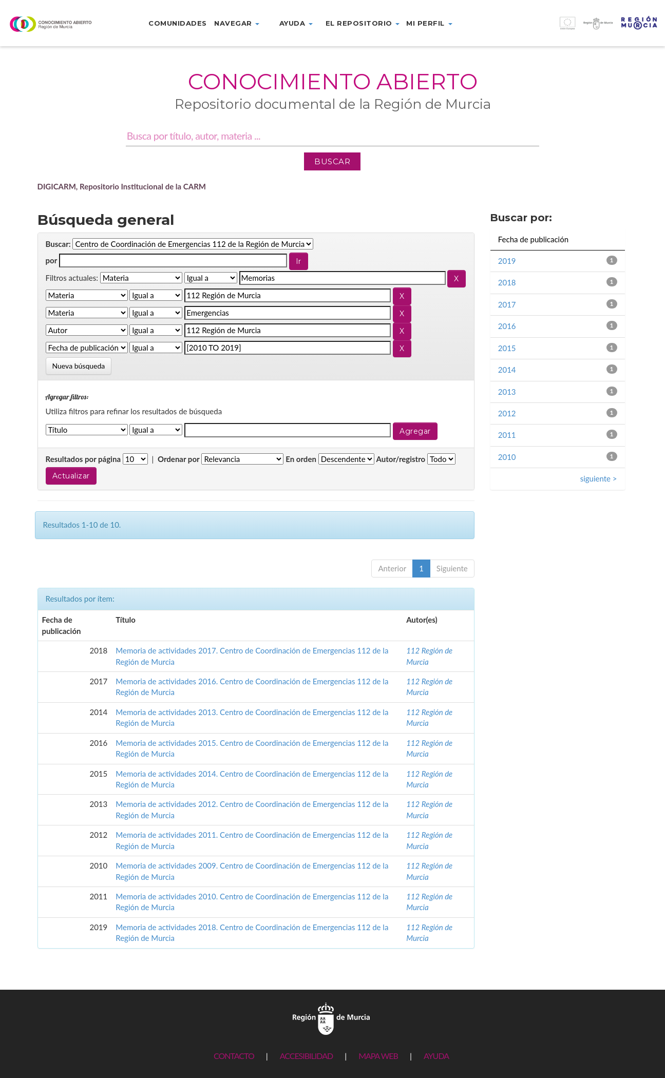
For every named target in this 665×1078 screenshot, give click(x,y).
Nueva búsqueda (78, 365)
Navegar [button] (236, 23)
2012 (507, 413)
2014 (507, 369)
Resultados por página (83, 459)
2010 (507, 456)
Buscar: (58, 243)
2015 (507, 348)
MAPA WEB (378, 1056)
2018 (507, 282)
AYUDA (436, 1056)
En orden (301, 459)
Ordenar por (179, 459)
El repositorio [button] (363, 23)
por (52, 260)
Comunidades (177, 23)
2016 (507, 326)
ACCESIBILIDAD (306, 1056)
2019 (507, 260)
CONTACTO (234, 1056)
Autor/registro (401, 459)
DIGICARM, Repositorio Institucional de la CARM (121, 186)
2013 (507, 391)
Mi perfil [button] (429, 23)
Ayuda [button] (296, 23)
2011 (507, 434)
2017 (507, 304)
